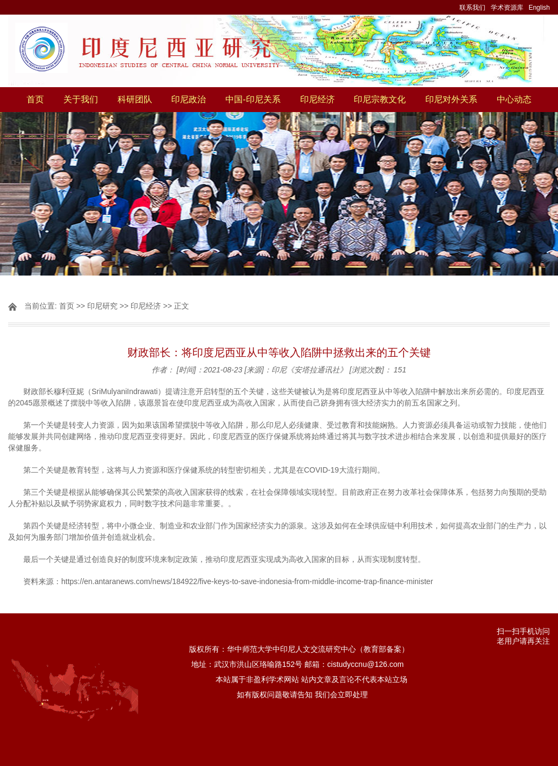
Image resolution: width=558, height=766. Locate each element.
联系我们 (472, 7)
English (539, 7)
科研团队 (135, 99)
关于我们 (80, 99)
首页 (35, 99)
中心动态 (514, 99)
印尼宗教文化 (380, 99)
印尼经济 (317, 99)
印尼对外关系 (451, 99)
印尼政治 (188, 99)
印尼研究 (102, 306)
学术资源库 (507, 7)
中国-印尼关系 (252, 99)
